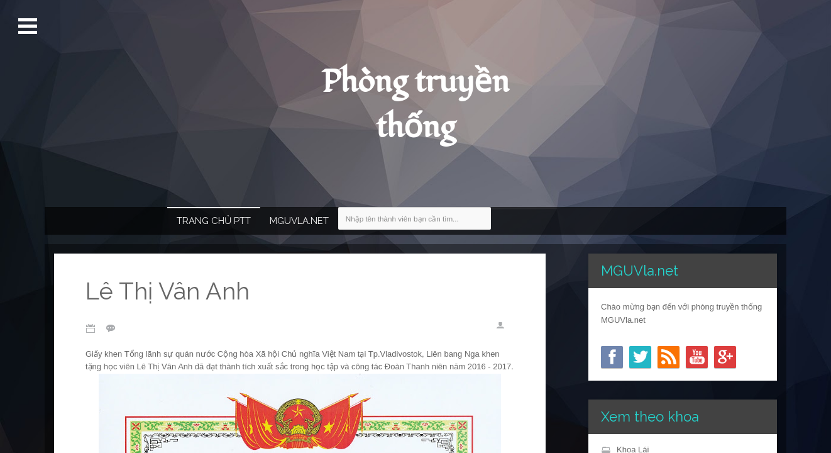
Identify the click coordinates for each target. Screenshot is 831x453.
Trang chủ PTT (214, 220)
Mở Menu (29, 26)
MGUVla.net (299, 220)
